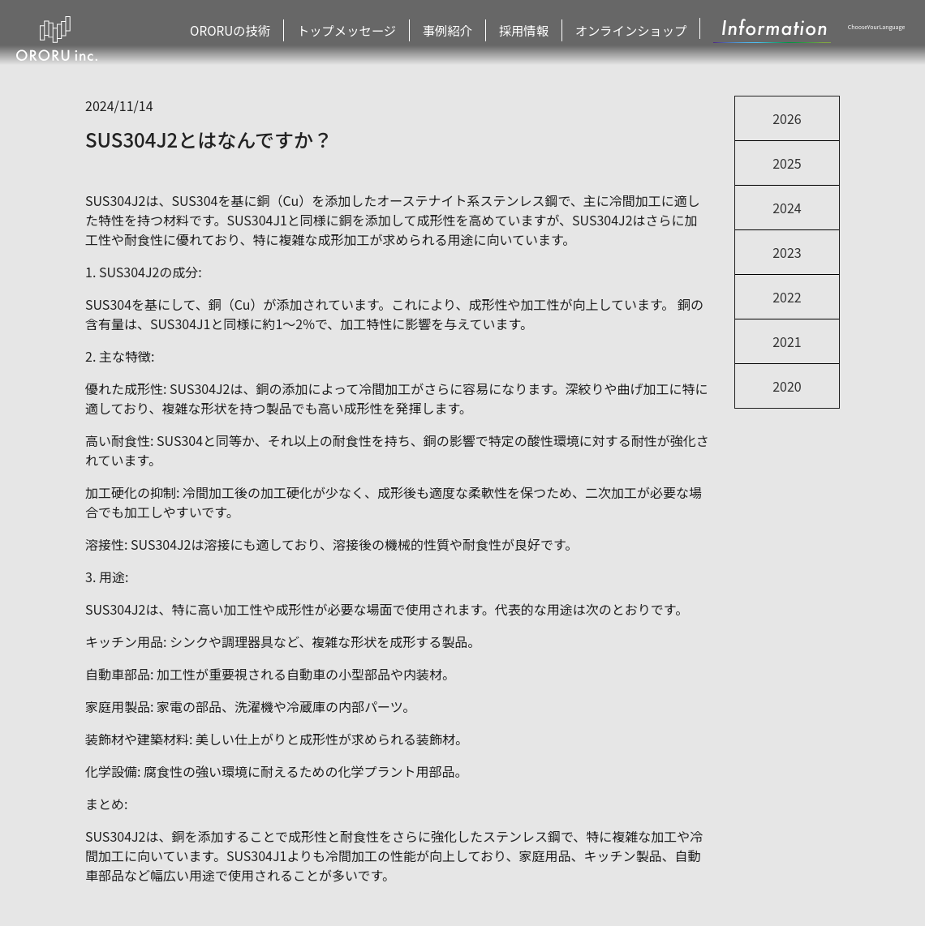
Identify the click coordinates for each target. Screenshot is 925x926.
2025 (787, 163)
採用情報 (536, 32)
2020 (787, 386)
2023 (787, 252)
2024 (787, 207)
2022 (787, 297)
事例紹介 (464, 32)
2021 (787, 341)
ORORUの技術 (268, 32)
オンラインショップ (633, 32)
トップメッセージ (372, 32)
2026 (787, 118)
